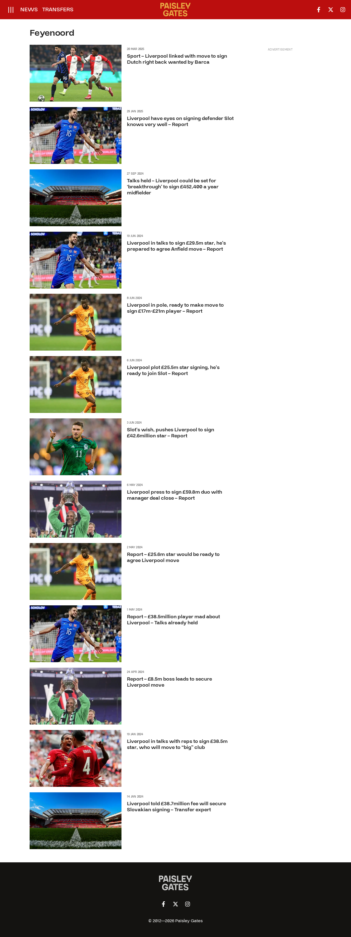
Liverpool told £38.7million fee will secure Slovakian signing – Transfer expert (176, 806)
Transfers (57, 9)
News (29, 9)
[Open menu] (10, 9)
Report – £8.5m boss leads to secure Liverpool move (169, 682)
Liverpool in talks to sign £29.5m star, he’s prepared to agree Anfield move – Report (176, 246)
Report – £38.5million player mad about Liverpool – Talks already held (173, 619)
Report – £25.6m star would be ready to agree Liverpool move (173, 557)
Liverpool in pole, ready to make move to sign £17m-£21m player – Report (175, 308)
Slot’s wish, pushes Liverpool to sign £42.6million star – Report (170, 433)
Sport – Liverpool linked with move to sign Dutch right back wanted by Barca (177, 59)
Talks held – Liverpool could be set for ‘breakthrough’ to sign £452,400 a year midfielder (173, 186)
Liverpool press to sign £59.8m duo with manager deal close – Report (174, 495)
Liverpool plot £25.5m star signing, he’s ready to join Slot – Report (173, 370)
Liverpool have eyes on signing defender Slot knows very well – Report (180, 121)
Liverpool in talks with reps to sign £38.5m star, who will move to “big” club (177, 744)
